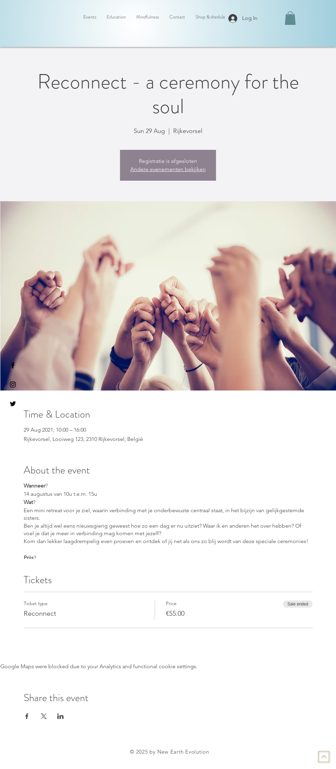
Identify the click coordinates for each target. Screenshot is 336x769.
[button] (290, 18)
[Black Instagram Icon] (13, 384)
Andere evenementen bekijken (168, 169)
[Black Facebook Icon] (13, 365)
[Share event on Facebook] (27, 716)
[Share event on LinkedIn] (60, 716)
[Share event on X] (43, 716)
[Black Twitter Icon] (13, 404)
